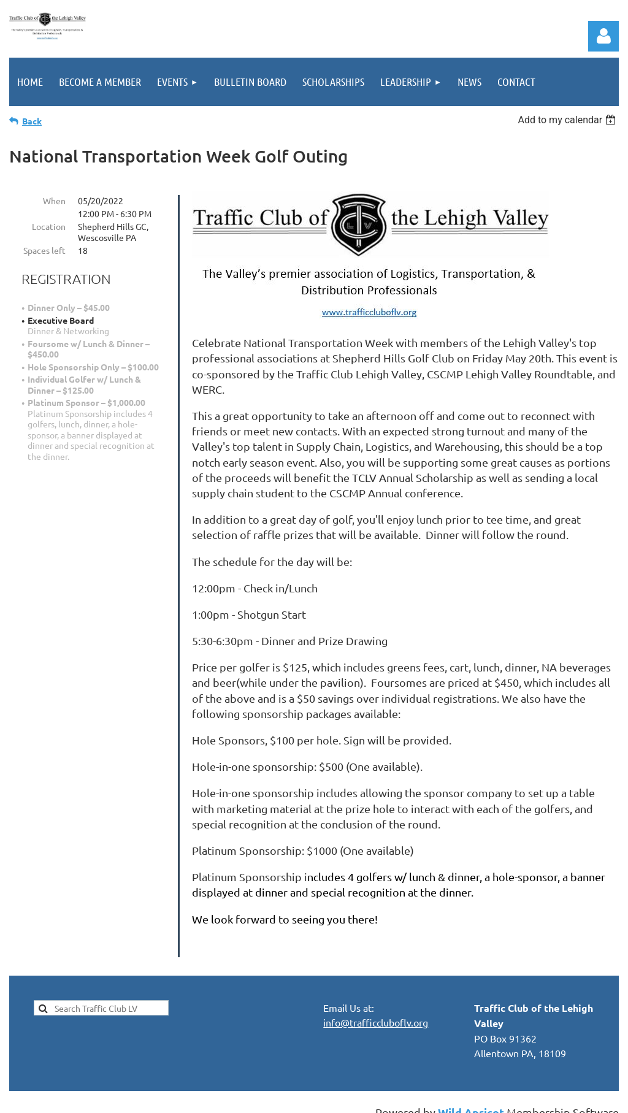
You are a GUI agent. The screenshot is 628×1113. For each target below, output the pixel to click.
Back (32, 120)
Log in (603, 36)
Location (49, 226)
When (54, 200)
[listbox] (568, 120)
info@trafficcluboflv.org (375, 1007)
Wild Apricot (471, 1097)
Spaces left (44, 250)
